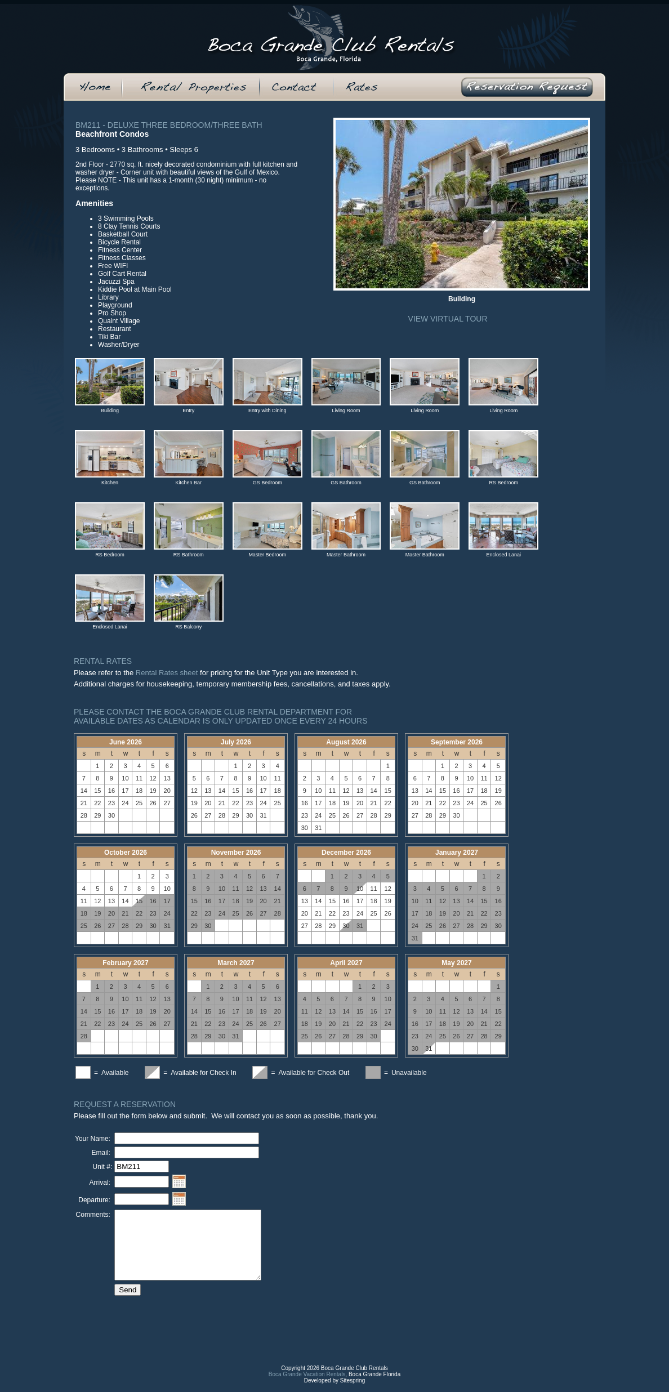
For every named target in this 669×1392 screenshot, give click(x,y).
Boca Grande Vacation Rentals (307, 1383)
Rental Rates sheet (167, 672)
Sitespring (352, 1389)
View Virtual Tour (447, 318)
